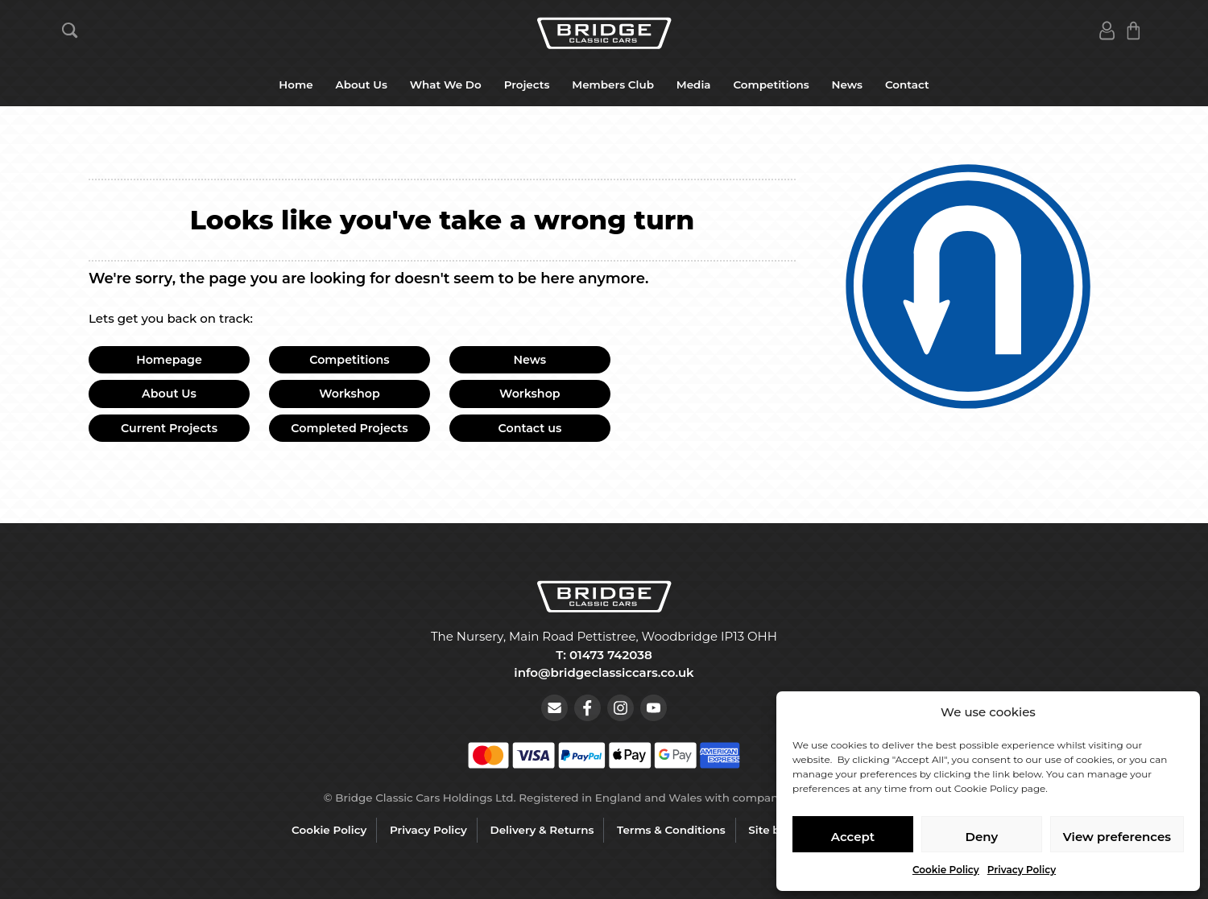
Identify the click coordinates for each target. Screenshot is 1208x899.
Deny (982, 836)
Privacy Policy (1021, 870)
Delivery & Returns (542, 829)
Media (693, 84)
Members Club (613, 84)
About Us (361, 84)
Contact (907, 84)
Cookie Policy (945, 870)
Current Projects (169, 428)
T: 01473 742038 (604, 654)
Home (295, 84)
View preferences (1117, 836)
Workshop (349, 393)
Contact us (530, 428)
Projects (527, 84)
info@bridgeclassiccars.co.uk (603, 672)
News (847, 84)
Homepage (169, 360)
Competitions (771, 84)
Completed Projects (349, 428)
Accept (853, 836)
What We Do (446, 84)
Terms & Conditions (671, 829)
